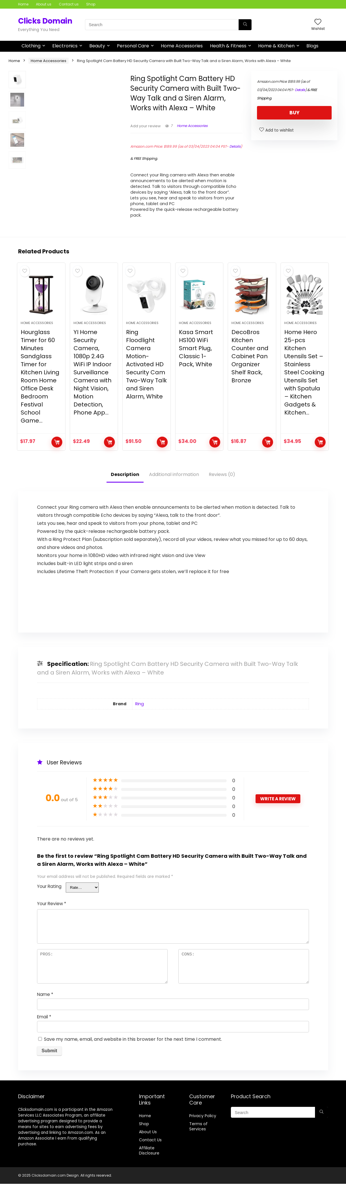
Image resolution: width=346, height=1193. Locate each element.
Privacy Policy (202, 1125)
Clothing (31, 46)
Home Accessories (182, 46)
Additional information (174, 483)
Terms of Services (198, 1135)
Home (23, 4)
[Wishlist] (317, 22)
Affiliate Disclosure (149, 1159)
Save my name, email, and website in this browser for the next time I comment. (133, 1048)
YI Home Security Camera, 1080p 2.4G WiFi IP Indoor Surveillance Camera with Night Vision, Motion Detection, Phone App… (92, 381)
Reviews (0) (222, 483)
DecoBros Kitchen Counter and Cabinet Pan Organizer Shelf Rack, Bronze (249, 365)
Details (235, 146)
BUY (294, 112)
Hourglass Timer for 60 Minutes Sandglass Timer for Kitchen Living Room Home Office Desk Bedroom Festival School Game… (40, 385)
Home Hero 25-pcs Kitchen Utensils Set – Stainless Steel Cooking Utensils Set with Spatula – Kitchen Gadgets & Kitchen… (304, 381)
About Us (148, 1141)
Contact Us (150, 1149)
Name (45, 1004)
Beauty (97, 46)
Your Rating (49, 896)
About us (43, 4)
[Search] (245, 24)
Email (44, 1026)
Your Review (51, 913)
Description (125, 483)
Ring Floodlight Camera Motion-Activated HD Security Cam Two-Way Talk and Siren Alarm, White (146, 373)
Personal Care (133, 46)
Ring (139, 713)
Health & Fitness (228, 46)
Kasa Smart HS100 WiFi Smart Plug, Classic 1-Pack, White (196, 357)
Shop (90, 4)
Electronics (65, 46)
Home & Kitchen (276, 46)
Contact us (69, 4)
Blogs (312, 46)
